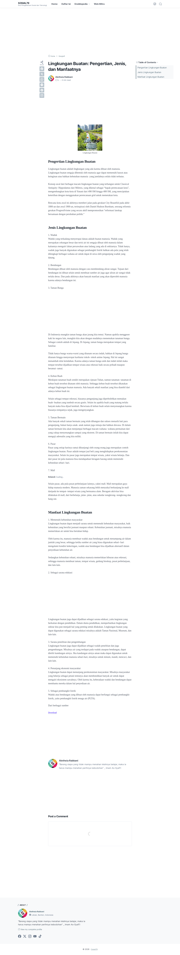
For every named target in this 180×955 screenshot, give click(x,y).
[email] (42, 95)
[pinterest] (42, 90)
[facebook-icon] (19, 937)
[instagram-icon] (29, 937)
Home (54, 4)
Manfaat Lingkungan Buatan (150, 76)
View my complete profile (32, 929)
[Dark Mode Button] (154, 3)
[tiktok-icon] (40, 937)
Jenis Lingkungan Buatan (149, 72)
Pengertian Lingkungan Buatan (152, 67)
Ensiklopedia (81, 4)
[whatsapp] (42, 79)
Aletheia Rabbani (37, 911)
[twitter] (42, 74)
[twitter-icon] (24, 937)
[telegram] (42, 84)
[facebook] (42, 68)
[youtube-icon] (34, 937)
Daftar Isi (66, 4)
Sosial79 (24, 3)
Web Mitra (99, 4)
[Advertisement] (90, 31)
